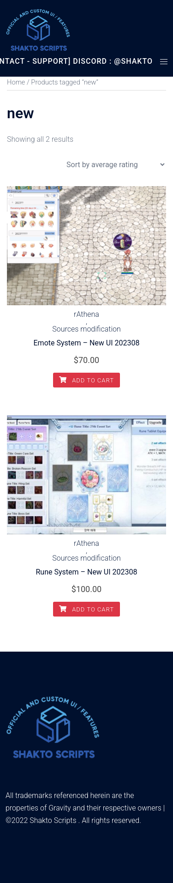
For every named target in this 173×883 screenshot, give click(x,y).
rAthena (86, 314)
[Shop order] (115, 164)
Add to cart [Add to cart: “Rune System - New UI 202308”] (86, 609)
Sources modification (86, 329)
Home (16, 82)
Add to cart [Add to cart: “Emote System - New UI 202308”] (86, 380)
